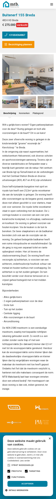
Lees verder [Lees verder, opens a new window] (25, 460)
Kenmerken (24, 113)
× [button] (50, 439)
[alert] (28, 465)
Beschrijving (9, 113)
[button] (17, 490)
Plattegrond (38, 113)
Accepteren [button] (27, 483)
